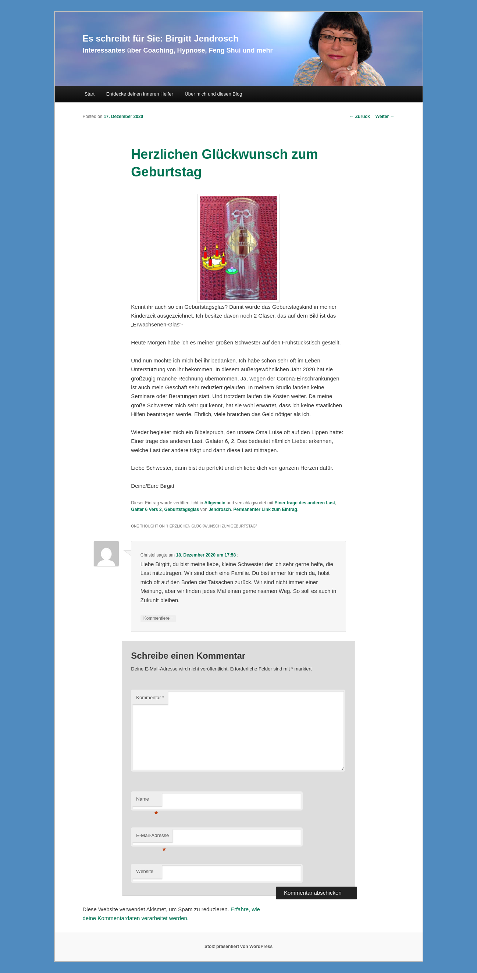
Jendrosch (220, 509)
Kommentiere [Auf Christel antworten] (158, 618)
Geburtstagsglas (181, 509)
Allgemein (214, 502)
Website (144, 871)
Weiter (385, 116)
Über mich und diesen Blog (213, 94)
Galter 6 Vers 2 (146, 509)
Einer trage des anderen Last (304, 502)
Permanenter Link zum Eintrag (265, 509)
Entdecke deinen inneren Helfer (139, 94)
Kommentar (150, 697)
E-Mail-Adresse (152, 838)
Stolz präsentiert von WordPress (238, 946)
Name (147, 801)
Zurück (359, 116)
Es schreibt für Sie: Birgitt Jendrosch (161, 38)
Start (90, 94)
